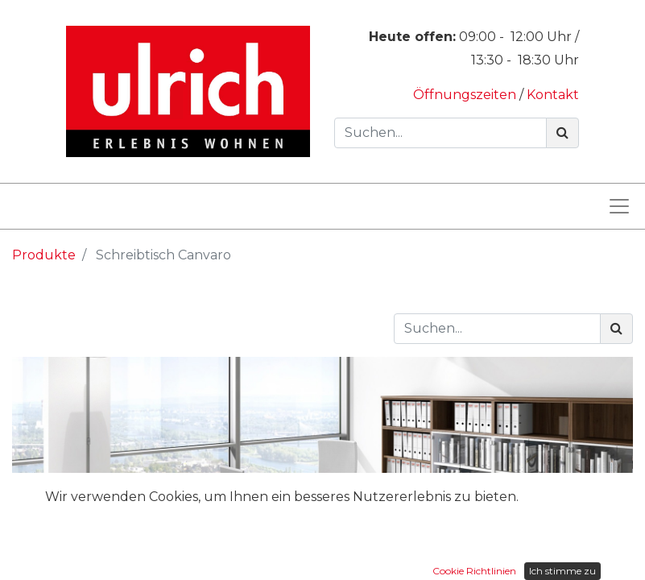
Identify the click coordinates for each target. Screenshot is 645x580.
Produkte (44, 255)
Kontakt (553, 94)
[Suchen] (562, 133)
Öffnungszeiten (466, 94)
